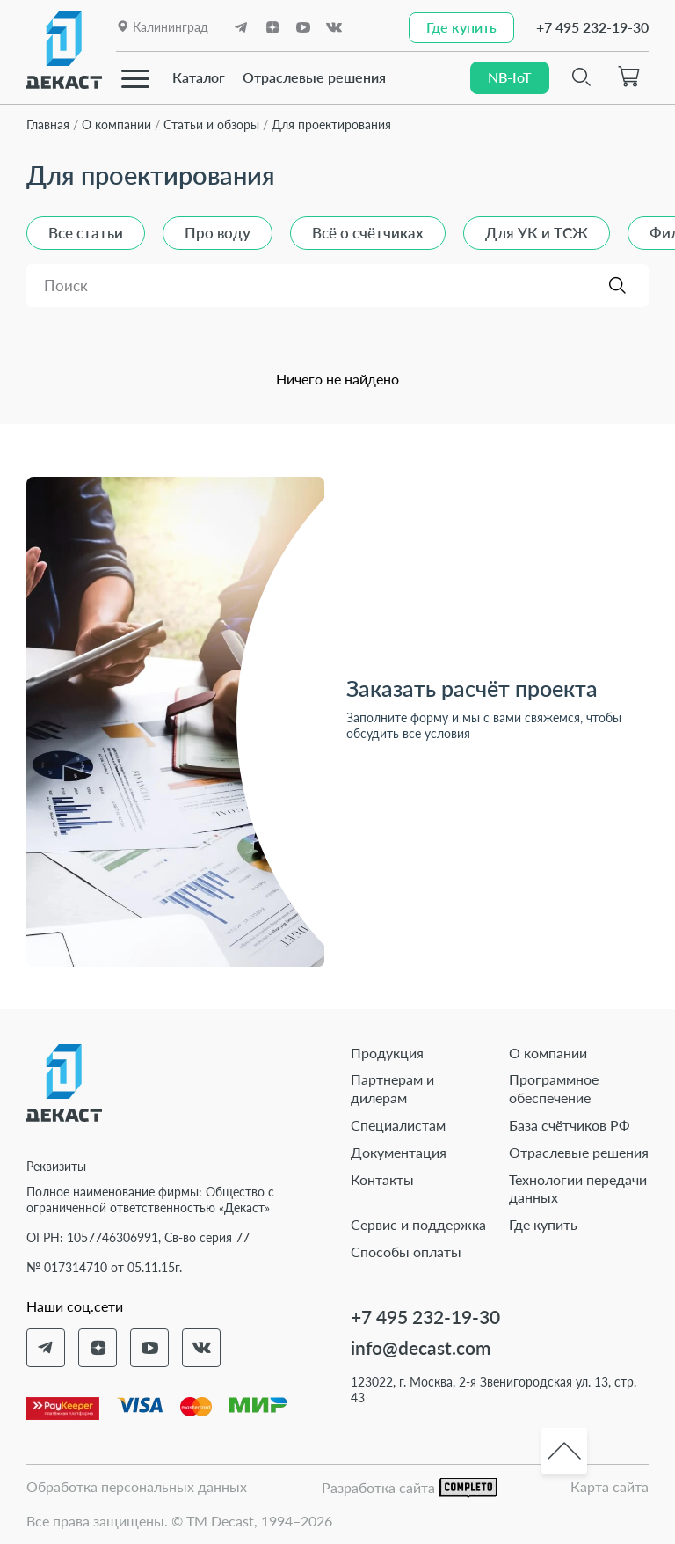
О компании (548, 1052)
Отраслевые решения (314, 77)
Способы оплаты (406, 1251)
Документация (398, 1152)
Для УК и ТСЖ (536, 232)
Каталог (198, 77)
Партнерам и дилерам (392, 1088)
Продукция (387, 1052)
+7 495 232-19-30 (592, 26)
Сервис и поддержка (418, 1224)
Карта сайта (609, 1486)
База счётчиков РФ (569, 1124)
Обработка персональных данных (136, 1486)
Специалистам (398, 1124)
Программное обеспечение (554, 1088)
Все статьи (85, 232)
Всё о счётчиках (368, 232)
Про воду (217, 232)
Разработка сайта (409, 1488)
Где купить (543, 1224)
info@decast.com (420, 1347)
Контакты (382, 1179)
